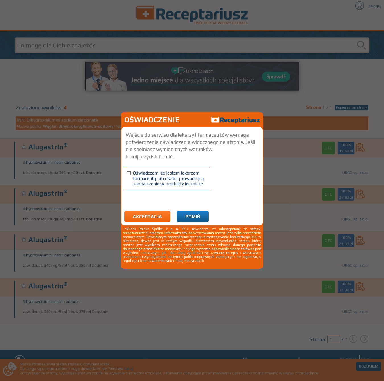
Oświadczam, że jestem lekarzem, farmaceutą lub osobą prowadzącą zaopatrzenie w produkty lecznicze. (168, 178)
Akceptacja (147, 216)
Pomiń (192, 216)
